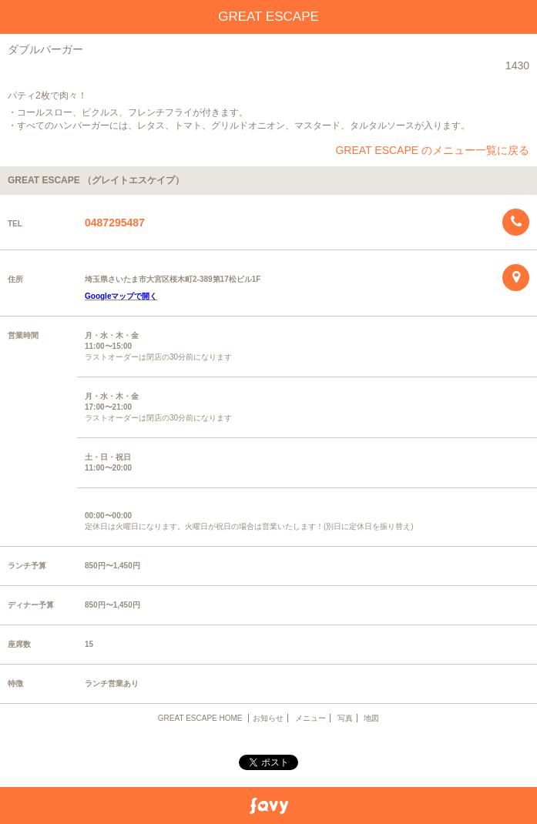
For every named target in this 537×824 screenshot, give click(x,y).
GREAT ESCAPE (268, 16)
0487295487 (115, 222)
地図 (371, 718)
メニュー (310, 718)
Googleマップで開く (121, 296)
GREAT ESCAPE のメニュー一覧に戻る (432, 150)
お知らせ (268, 718)
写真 (345, 718)
